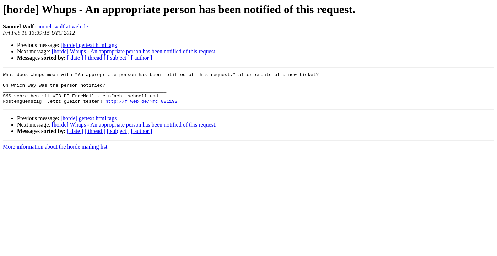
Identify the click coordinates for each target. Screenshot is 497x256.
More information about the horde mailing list (55, 153)
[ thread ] (95, 58)
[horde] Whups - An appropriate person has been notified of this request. (134, 51)
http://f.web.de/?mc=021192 (142, 107)
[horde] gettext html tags (89, 45)
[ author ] (141, 58)
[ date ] (75, 58)
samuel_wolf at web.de (61, 26)
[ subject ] (118, 58)
